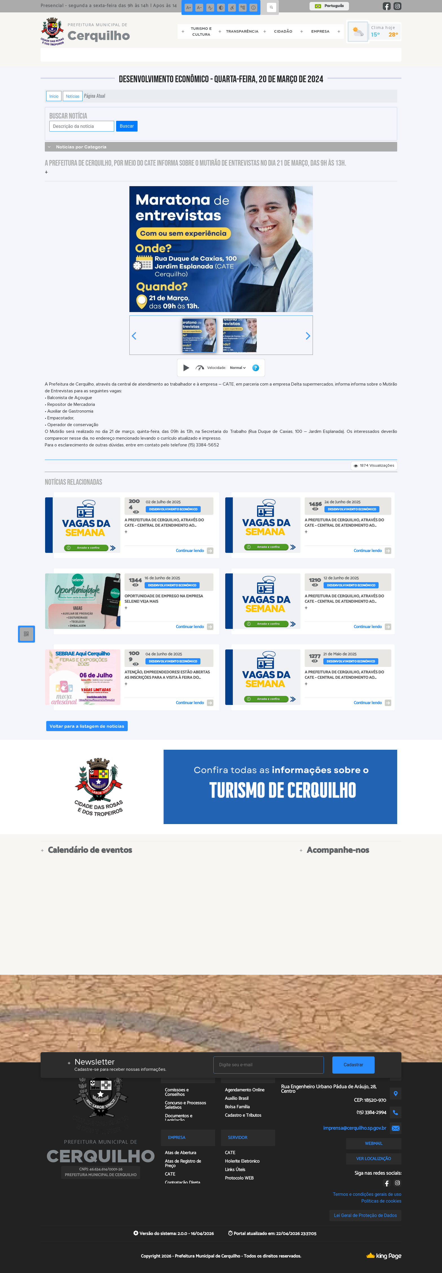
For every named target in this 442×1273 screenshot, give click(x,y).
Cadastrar (353, 1064)
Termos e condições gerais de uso (367, 1194)
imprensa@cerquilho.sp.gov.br (354, 1128)
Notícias (72, 96)
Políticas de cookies (381, 1201)
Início (53, 96)
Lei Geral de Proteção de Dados (365, 1215)
